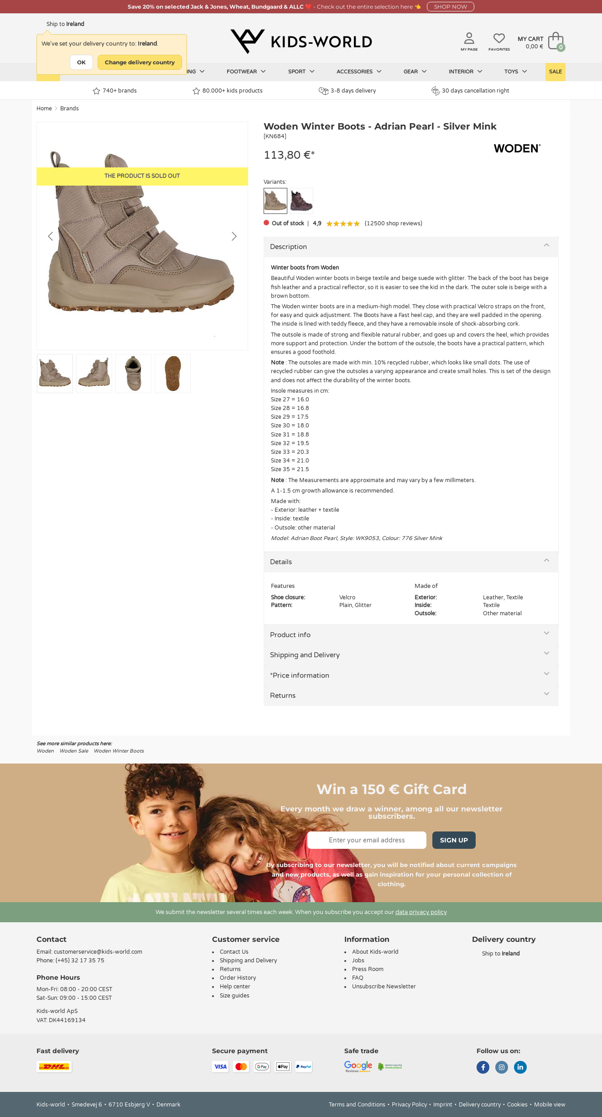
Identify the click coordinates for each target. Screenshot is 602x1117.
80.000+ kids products (227, 91)
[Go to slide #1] (55, 373)
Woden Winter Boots (118, 751)
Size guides (234, 995)
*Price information (299, 675)
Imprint (442, 1104)
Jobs (358, 960)
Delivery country (480, 1104)
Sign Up (454, 840)
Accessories (359, 71)
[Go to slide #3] (133, 373)
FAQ (357, 978)
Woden (45, 751)
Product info (290, 635)
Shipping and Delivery (305, 655)
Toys (515, 71)
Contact (51, 939)
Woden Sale (73, 751)
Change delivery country (140, 62)
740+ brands (115, 91)
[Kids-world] (301, 41)
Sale (555, 72)
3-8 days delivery (347, 91)
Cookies (517, 1104)
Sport (301, 71)
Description (288, 247)
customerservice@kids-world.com (98, 952)
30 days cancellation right (470, 90)
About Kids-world (375, 952)
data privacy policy (421, 912)
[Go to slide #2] (94, 373)
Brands (69, 108)
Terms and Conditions (357, 1104)
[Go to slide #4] (173, 373)
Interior (466, 71)
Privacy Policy (409, 1104)
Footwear (246, 71)
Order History (238, 978)
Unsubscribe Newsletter (384, 986)
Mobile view (550, 1104)
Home (44, 108)
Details (281, 562)
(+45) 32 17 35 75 (80, 960)
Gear (415, 71)
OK (81, 62)
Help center (235, 986)
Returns (283, 695)
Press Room (368, 969)
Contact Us (234, 952)
